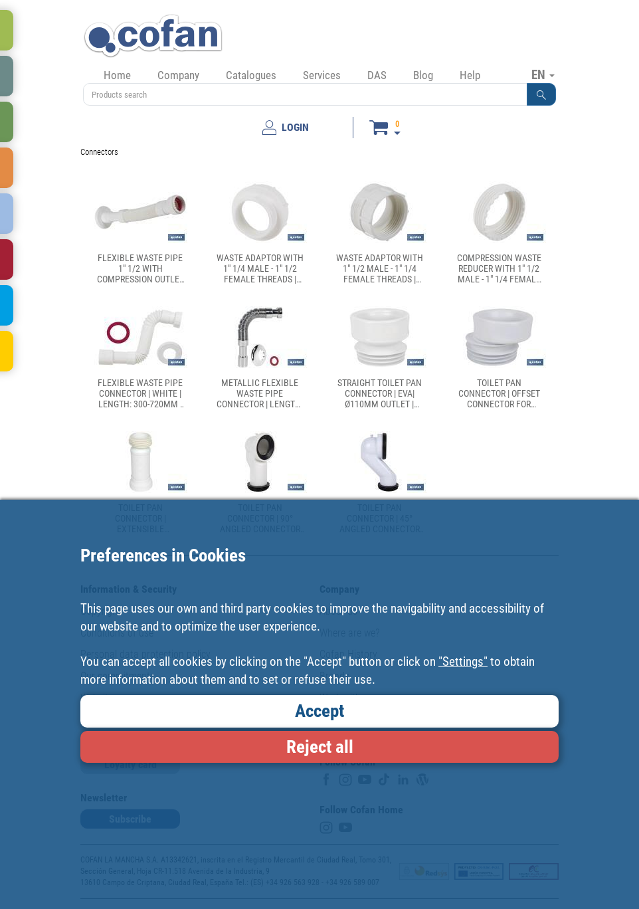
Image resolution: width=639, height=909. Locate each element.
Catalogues (251, 75)
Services (322, 75)
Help (470, 75)
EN (543, 74)
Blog (423, 75)
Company (178, 75)
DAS (377, 75)
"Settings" (463, 661)
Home (117, 75)
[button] (541, 94)
